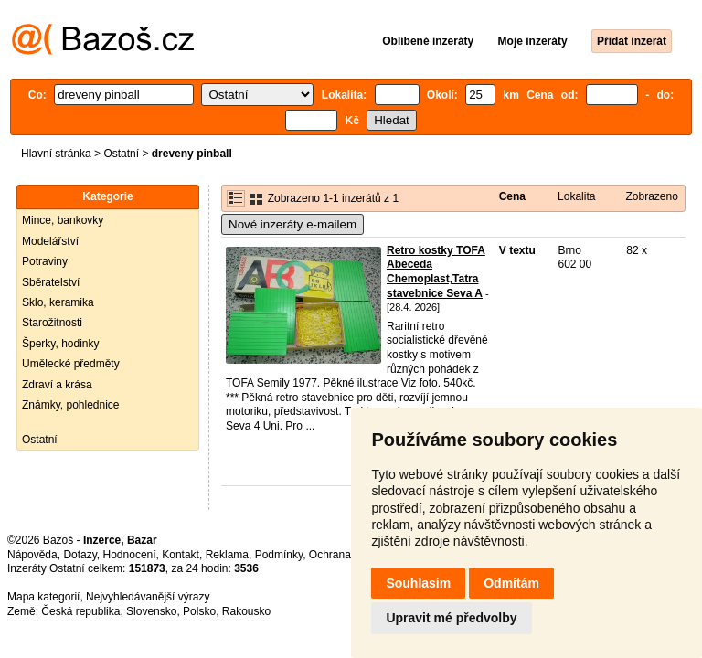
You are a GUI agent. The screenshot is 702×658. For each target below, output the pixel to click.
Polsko (199, 611)
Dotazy (79, 554)
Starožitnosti (52, 322)
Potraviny (45, 261)
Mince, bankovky (62, 220)
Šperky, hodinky (61, 343)
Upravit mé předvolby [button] (451, 617)
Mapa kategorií (43, 596)
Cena (512, 196)
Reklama (227, 554)
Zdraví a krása (57, 384)
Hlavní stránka (56, 153)
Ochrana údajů (345, 554)
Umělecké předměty (71, 363)
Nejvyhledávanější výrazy (147, 596)
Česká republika (80, 611)
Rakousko (246, 611)
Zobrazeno (651, 196)
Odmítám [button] (511, 583)
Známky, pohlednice (71, 404)
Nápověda (32, 554)
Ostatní (121, 153)
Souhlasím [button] (418, 583)
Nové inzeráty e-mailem (292, 224)
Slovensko (151, 611)
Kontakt (180, 554)
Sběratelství (51, 282)
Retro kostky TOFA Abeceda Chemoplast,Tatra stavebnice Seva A (436, 272)
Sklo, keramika (58, 302)
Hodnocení (129, 554)
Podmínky (279, 554)
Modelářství (50, 241)
